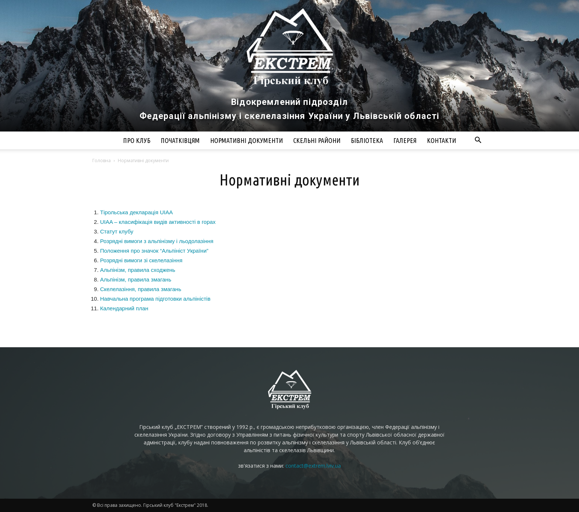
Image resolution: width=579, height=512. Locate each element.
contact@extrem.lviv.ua (313, 465)
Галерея (405, 140)
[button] (478, 140)
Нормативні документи (246, 140)
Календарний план (124, 308)
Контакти (441, 140)
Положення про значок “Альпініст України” (154, 251)
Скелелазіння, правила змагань (140, 289)
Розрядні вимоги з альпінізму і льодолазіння (156, 241)
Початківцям (180, 140)
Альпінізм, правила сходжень (137, 270)
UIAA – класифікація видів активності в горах (158, 222)
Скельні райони (316, 140)
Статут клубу (116, 231)
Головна (101, 160)
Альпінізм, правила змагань (135, 279)
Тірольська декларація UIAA (136, 212)
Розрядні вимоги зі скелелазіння (141, 260)
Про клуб (136, 140)
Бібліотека (367, 140)
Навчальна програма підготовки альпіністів (155, 299)
